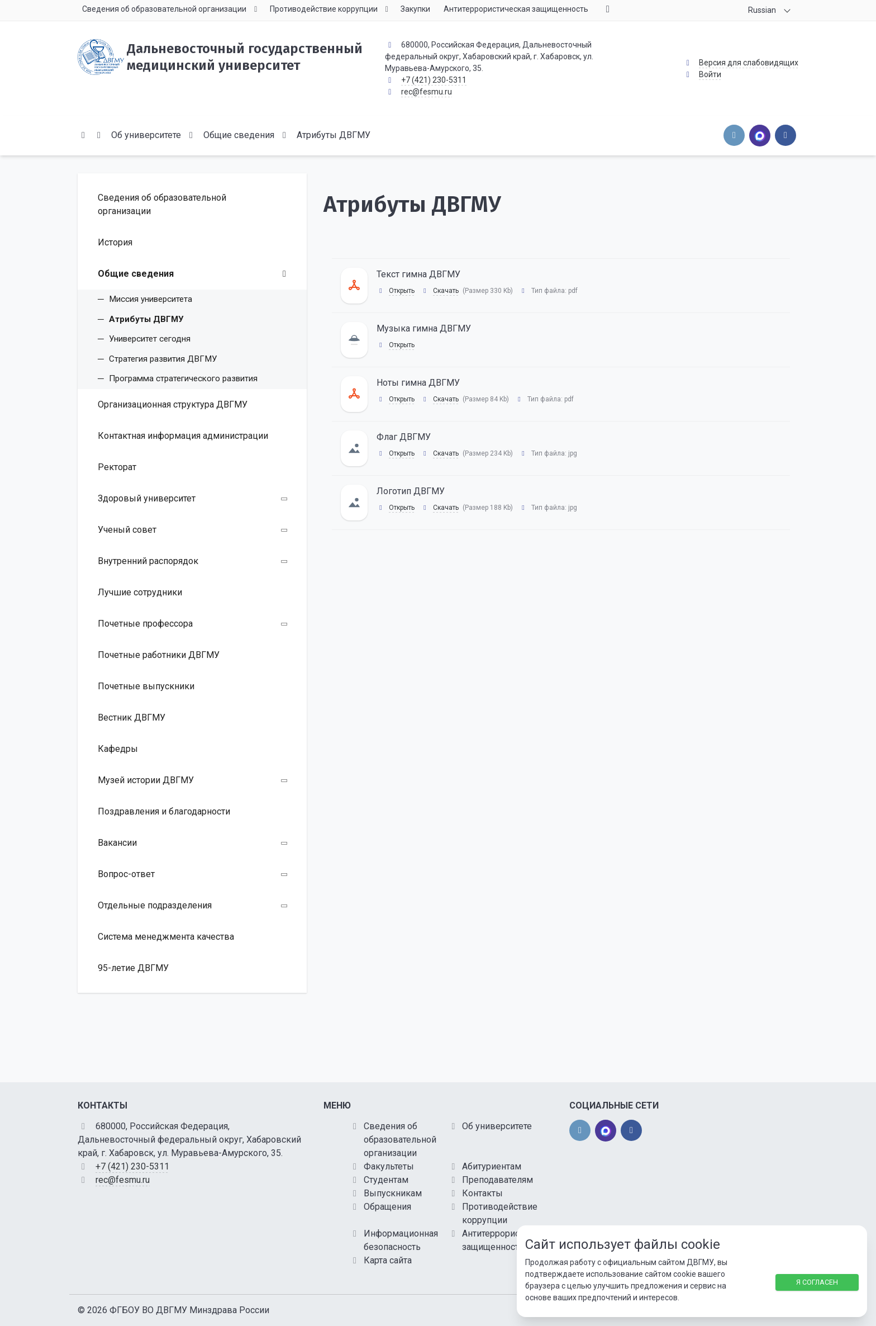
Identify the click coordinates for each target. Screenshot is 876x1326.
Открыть (402, 291)
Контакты (482, 1193)
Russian (762, 10)
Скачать (446, 291)
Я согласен (817, 1282)
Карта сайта (388, 1260)
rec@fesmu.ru (426, 91)
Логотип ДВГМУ (411, 491)
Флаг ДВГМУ (404, 437)
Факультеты (389, 1166)
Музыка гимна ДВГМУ (424, 328)
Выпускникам (393, 1193)
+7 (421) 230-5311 (433, 79)
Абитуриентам (491, 1166)
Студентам (386, 1180)
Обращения (387, 1206)
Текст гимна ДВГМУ (418, 274)
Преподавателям (497, 1180)
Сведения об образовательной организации (400, 1139)
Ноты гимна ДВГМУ (418, 382)
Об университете (497, 1126)
